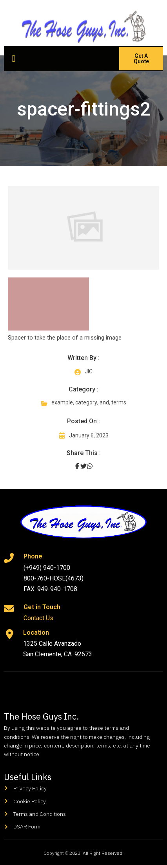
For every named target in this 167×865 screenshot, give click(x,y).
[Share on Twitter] (83, 466)
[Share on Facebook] (77, 466)
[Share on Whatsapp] (90, 466)
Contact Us (38, 618)
